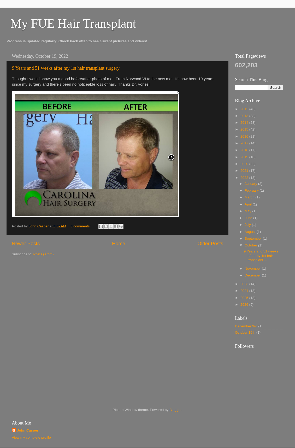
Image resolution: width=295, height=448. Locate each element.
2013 (244, 116)
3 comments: (81, 226)
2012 (244, 109)
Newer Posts (26, 243)
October (251, 245)
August (251, 232)
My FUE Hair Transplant (73, 23)
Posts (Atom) (43, 254)
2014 (244, 123)
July (248, 225)
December (253, 275)
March (250, 197)
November (253, 268)
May (248, 211)
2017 (244, 143)
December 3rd (246, 326)
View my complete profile (31, 437)
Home (118, 243)
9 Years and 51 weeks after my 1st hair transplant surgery (66, 68)
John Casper (27, 430)
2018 (244, 150)
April (249, 204)
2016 (244, 136)
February (252, 190)
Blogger (175, 410)
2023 (244, 284)
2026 (244, 304)
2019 (244, 157)
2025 (244, 298)
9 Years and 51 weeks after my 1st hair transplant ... (261, 255)
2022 (244, 178)
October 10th (245, 332)
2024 (244, 291)
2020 (244, 164)
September (254, 238)
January (251, 184)
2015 (244, 129)
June (249, 218)
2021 (244, 171)
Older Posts (210, 243)
